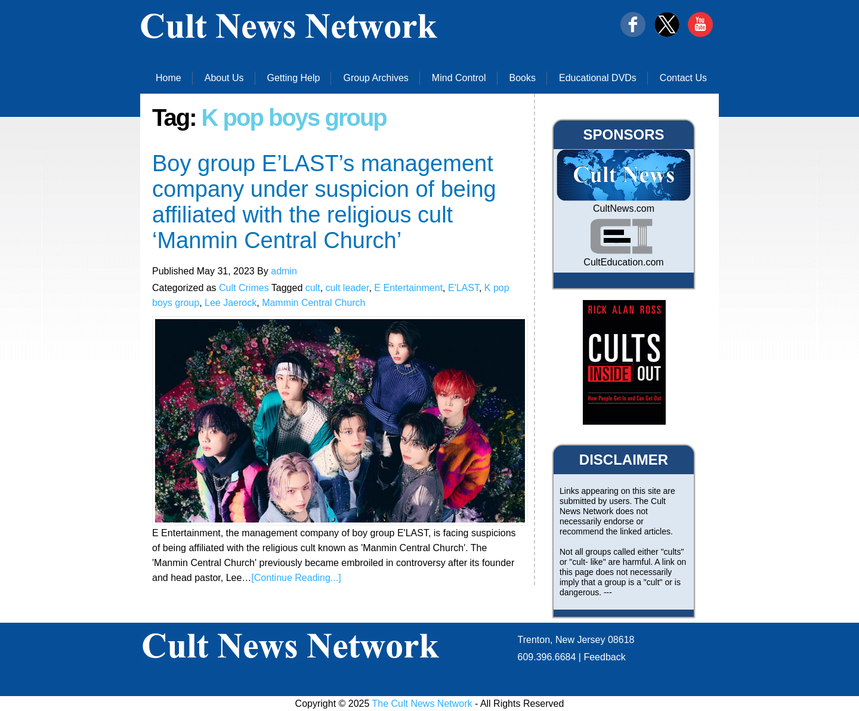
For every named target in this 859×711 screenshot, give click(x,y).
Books (522, 78)
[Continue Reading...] (296, 578)
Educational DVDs (597, 78)
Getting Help (293, 78)
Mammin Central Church (313, 303)
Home (168, 78)
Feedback (604, 657)
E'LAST (463, 288)
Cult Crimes (244, 288)
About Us (224, 78)
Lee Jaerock (231, 303)
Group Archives (375, 78)
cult (312, 288)
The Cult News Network (422, 703)
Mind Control (459, 78)
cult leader (347, 288)
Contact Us (683, 78)
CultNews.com (623, 208)
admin (284, 271)
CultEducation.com (623, 262)
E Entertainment (408, 288)
